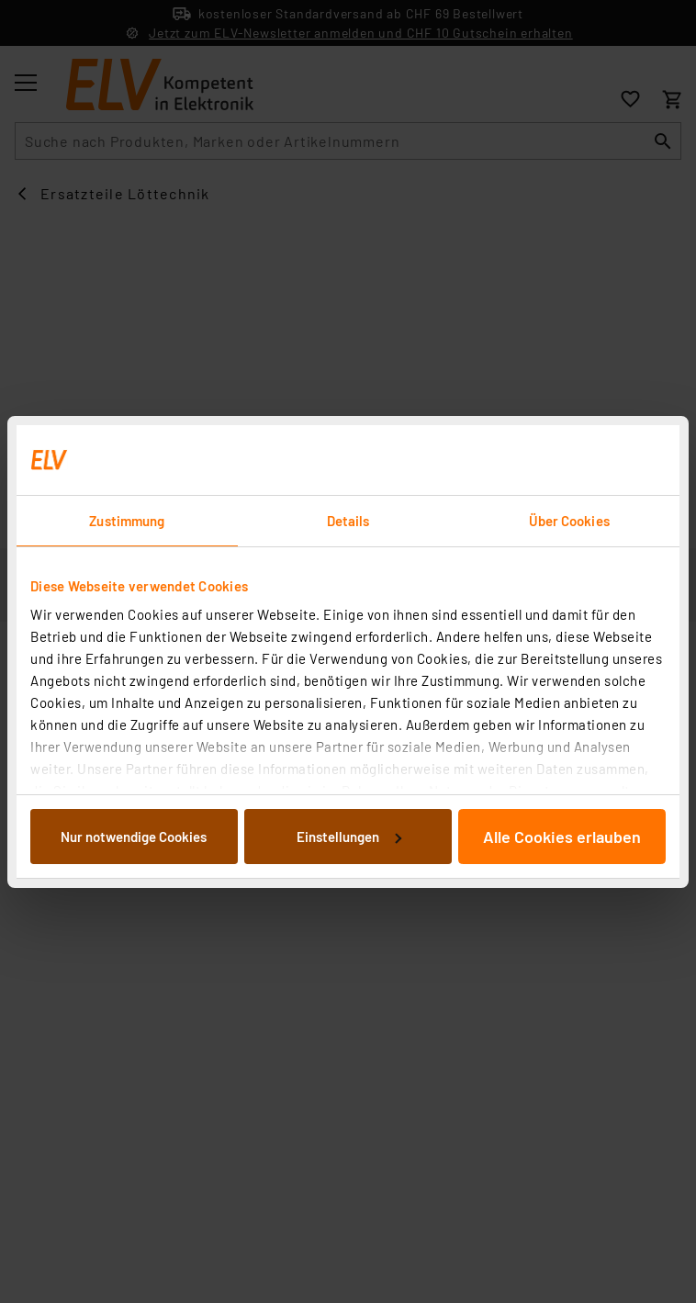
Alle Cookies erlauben (562, 836)
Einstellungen (349, 836)
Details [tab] (348, 520)
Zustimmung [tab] (126, 520)
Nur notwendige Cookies (134, 836)
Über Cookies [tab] (569, 520)
